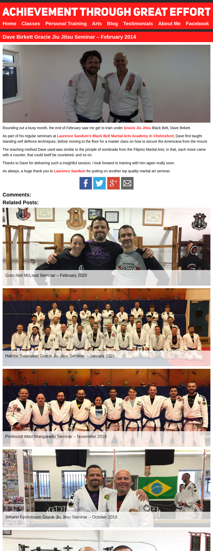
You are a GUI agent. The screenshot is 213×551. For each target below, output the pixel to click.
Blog (112, 23)
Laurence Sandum (69, 171)
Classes (31, 23)
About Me (169, 23)
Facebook (197, 23)
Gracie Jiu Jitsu (137, 128)
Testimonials (138, 23)
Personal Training (66, 23)
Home (9, 23)
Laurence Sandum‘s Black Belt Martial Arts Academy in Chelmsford (115, 136)
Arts (97, 23)
